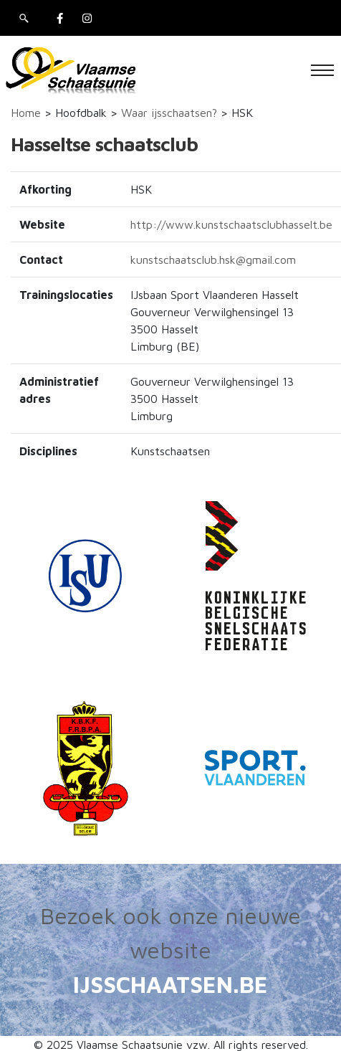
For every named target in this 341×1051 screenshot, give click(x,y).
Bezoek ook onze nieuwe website (170, 933)
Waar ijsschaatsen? (169, 112)
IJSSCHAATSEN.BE (170, 984)
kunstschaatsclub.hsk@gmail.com (213, 259)
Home (26, 112)
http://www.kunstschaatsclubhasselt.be (231, 224)
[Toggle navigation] (322, 70)
